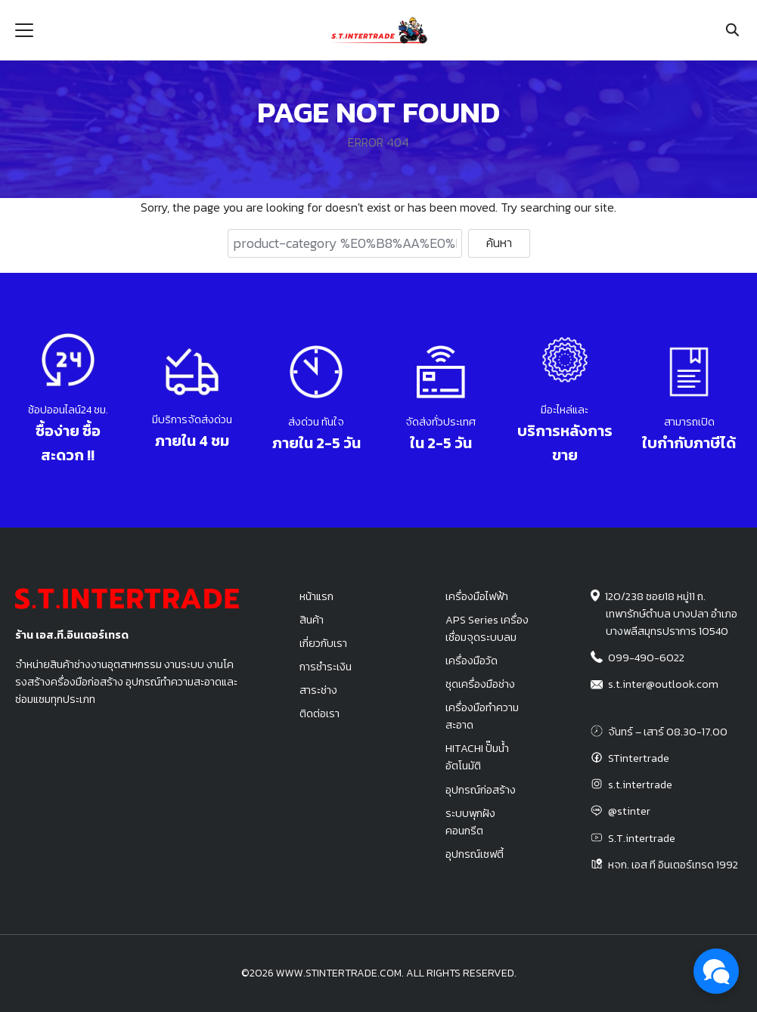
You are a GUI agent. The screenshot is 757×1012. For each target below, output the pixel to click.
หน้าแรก (316, 596)
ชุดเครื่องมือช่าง (480, 684)
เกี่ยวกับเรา (323, 643)
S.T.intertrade (641, 838)
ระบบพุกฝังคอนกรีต (470, 822)
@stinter (629, 811)
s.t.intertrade (640, 784)
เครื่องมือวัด (471, 660)
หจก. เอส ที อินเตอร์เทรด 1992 (673, 864)
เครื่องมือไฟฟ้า (476, 596)
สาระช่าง (318, 690)
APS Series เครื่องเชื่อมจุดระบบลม (487, 628)
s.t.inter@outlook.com (663, 684)
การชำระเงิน (325, 666)
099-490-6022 (646, 657)
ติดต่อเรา (319, 713)
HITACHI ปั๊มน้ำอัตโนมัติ (477, 757)
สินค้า (311, 619)
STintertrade (638, 758)
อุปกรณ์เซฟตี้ (474, 854)
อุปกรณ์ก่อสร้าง (480, 789)
